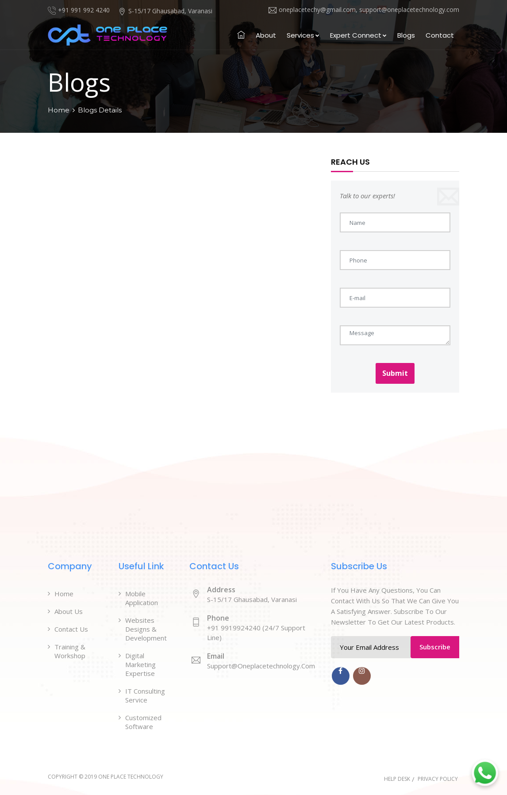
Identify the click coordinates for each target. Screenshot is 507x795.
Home (58, 110)
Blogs (406, 35)
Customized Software (143, 722)
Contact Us (71, 629)
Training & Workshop (69, 651)
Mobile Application (141, 598)
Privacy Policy (438, 779)
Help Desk (397, 779)
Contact (440, 35)
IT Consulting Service (145, 695)
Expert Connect (358, 35)
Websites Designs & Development (146, 629)
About (266, 35)
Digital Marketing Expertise (140, 664)
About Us (68, 611)
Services (303, 35)
